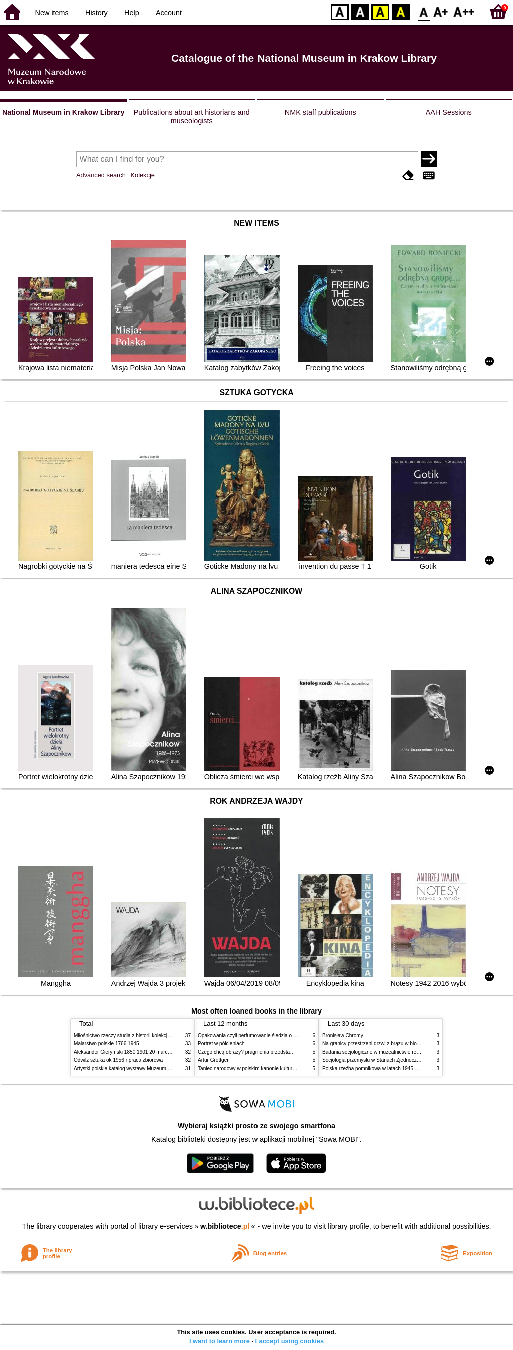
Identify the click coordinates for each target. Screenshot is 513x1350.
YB (380, 11)
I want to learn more (219, 1341)
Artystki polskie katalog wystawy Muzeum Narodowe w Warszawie (147, 1068)
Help (131, 13)
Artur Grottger (213, 1060)
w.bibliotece (225, 1226)
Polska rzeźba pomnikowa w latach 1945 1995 (374, 1068)
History (96, 13)
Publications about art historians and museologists (192, 116)
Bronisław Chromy (342, 1035)
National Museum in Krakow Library (63, 112)
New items (52, 13)
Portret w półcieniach (221, 1043)
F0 (423, 11)
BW (360, 11)
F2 (464, 11)
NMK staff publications (320, 112)
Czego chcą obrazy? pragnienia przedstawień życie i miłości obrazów (275, 1052)
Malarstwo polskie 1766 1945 (106, 1043)
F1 (441, 11)
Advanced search (101, 175)
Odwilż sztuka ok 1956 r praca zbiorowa (118, 1060)
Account (169, 13)
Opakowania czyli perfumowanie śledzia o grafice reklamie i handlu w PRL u (283, 1035)
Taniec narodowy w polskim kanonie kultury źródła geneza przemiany (275, 1068)
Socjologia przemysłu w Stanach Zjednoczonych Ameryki (385, 1060)
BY (400, 11)
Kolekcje (142, 175)
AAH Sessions (449, 112)
